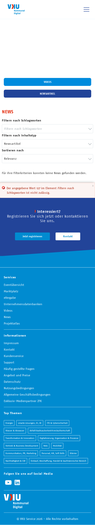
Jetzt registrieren (32, 236)
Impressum (11, 343)
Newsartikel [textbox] (12, 143)
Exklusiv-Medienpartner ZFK (23, 401)
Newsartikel (47, 93)
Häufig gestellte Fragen (19, 369)
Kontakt (68, 236)
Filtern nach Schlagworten (21, 120)
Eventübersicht (14, 285)
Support (9, 362)
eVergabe (10, 297)
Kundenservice (14, 356)
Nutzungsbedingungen (19, 388)
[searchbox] (25, 128)
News (7, 317)
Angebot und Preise (17, 375)
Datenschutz (12, 381)
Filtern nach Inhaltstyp (19, 135)
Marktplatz (11, 291)
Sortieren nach (13, 150)
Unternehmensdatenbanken (23, 304)
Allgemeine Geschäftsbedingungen (27, 394)
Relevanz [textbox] (10, 158)
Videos (47, 82)
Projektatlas (12, 323)
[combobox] (47, 128)
